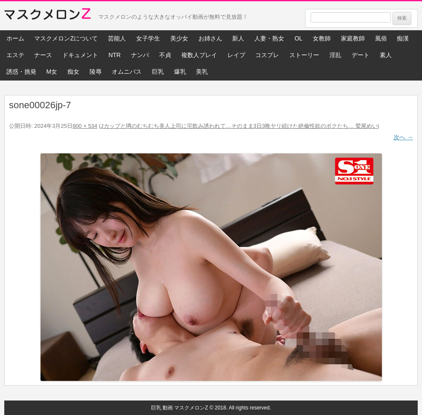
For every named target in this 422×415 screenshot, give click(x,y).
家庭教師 (353, 38)
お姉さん (210, 38)
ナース (43, 55)
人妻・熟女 (269, 38)
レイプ (236, 55)
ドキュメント (80, 55)
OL (298, 38)
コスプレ (267, 55)
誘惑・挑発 (21, 71)
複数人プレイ (199, 55)
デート (361, 55)
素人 (386, 55)
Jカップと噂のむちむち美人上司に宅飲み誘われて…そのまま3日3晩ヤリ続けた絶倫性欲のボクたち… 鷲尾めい (239, 126)
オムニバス (127, 71)
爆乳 (180, 71)
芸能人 (117, 38)
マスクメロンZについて (66, 38)
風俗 (381, 38)
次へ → (403, 137)
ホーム (15, 38)
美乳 (202, 71)
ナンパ (140, 55)
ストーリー (304, 55)
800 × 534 (85, 126)
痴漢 (403, 38)
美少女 (179, 38)
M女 (51, 71)
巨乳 (158, 71)
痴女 (73, 71)
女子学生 (148, 38)
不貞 (165, 55)
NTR (114, 55)
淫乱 (335, 55)
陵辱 (96, 71)
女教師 (322, 38)
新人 (238, 38)
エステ (15, 55)
